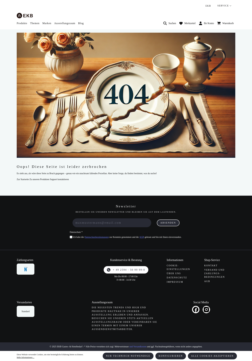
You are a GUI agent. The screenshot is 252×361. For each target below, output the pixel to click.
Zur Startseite (23, 179)
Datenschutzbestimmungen (96, 237)
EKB (208, 6)
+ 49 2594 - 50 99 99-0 (126, 270)
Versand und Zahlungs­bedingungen (214, 273)
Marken (46, 23)
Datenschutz (177, 277)
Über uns (174, 273)
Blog (81, 23)
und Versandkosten (137, 346)
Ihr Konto (206, 23)
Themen (34, 23)
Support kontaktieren (59, 179)
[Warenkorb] (225, 23)
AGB (141, 237)
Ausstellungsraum (64, 23)
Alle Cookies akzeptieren (212, 356)
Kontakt (211, 265)
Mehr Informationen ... (25, 357)
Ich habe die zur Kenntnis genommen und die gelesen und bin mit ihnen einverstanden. (127, 237)
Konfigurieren (171, 356)
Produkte (22, 23)
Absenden (168, 223)
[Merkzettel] (187, 23)
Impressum (175, 282)
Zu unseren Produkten (39, 179)
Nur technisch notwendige (128, 356)
